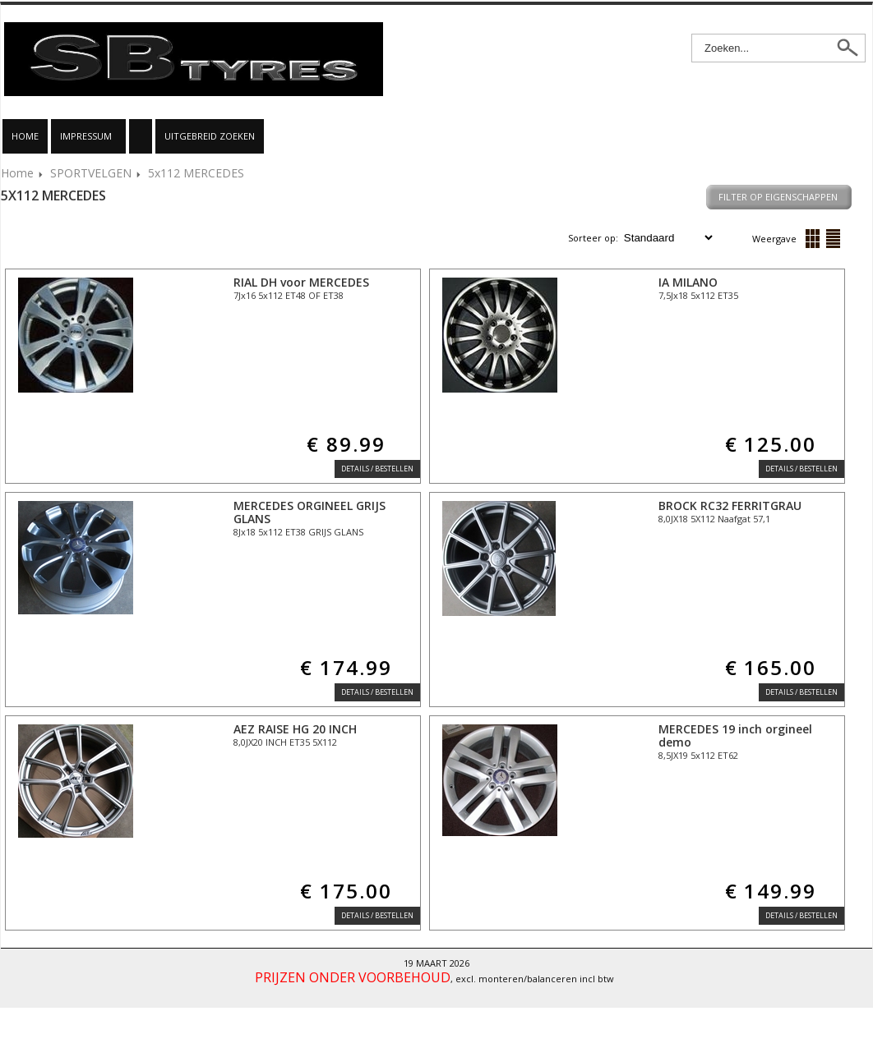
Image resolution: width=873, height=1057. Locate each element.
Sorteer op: (594, 238)
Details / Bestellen (377, 468)
